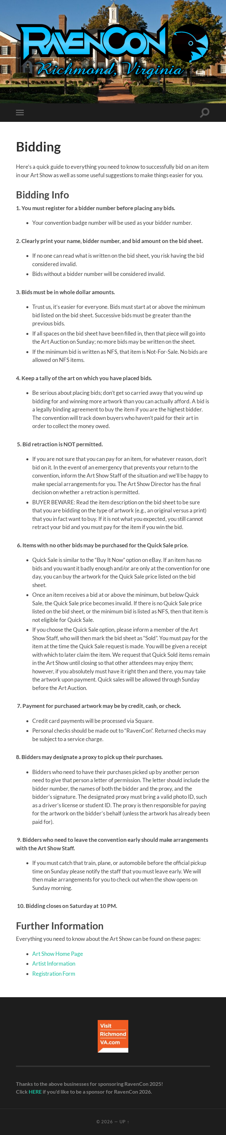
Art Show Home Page (57, 953)
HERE (35, 1091)
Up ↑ (124, 1121)
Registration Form (53, 973)
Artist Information (53, 963)
